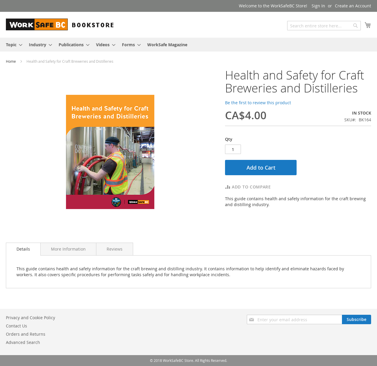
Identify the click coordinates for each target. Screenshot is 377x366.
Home (11, 61)
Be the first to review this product (258, 102)
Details (23, 249)
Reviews (115, 249)
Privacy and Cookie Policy (30, 317)
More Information (68, 249)
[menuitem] (12, 45)
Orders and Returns (25, 334)
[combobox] (324, 25)
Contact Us (16, 326)
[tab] (23, 249)
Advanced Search (23, 342)
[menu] (188, 45)
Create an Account (353, 6)
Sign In (318, 6)
